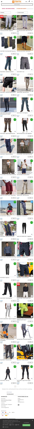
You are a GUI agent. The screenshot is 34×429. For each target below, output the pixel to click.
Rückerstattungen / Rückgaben (6, 404)
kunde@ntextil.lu (21, 399)
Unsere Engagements (5, 407)
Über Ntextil (3, 398)
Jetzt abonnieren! (10, 394)
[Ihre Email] (16, 392)
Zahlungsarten (3, 401)
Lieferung (2, 403)
